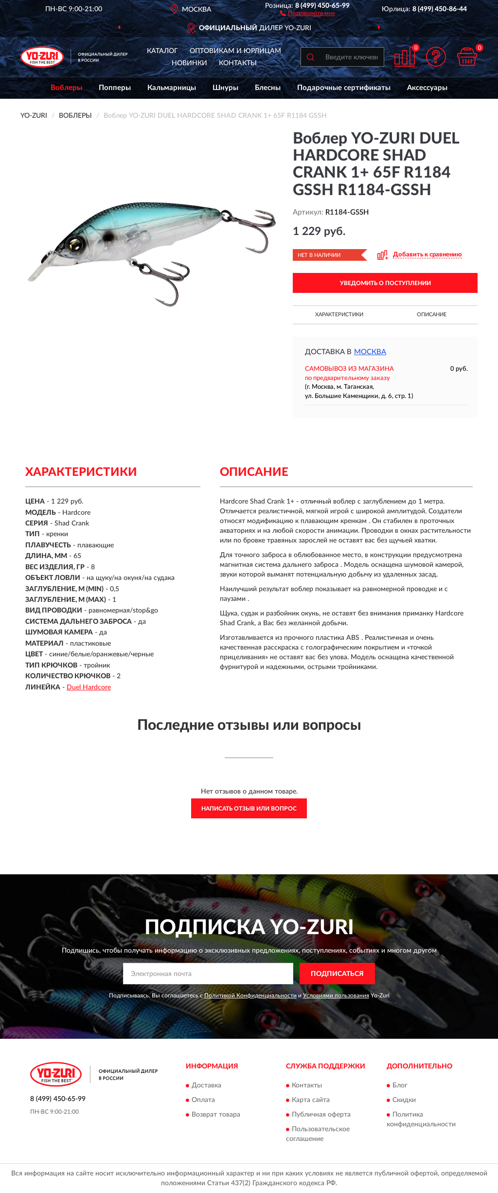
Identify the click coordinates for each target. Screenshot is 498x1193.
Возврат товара (216, 1114)
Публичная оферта (321, 1114)
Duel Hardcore (89, 687)
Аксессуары (427, 87)
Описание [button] (431, 314)
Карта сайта (311, 1100)
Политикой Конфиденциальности (250, 995)
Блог (400, 1085)
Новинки (189, 63)
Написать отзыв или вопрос (249, 809)
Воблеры (66, 87)
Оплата (203, 1100)
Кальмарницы (171, 87)
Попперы (115, 87)
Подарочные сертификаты (344, 87)
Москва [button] (370, 352)
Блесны (268, 87)
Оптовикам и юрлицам (235, 51)
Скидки (404, 1100)
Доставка (206, 1085)
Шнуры (225, 87)
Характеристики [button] (339, 314)
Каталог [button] (162, 51)
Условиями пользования (336, 995)
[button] (307, 13)
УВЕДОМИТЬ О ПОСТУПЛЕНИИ (385, 283)
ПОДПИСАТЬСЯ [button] (337, 974)
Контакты (238, 63)
